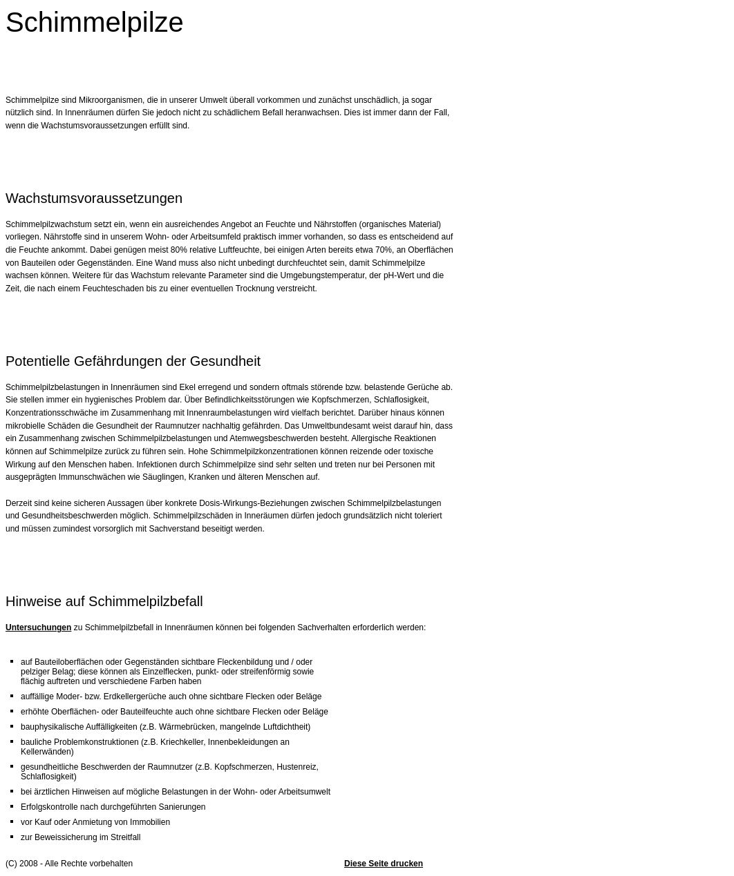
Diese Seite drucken (383, 863)
